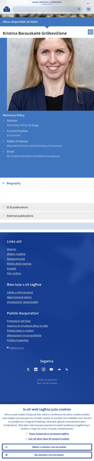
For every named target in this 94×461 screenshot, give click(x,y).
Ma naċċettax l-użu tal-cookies (49, 455)
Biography (11, 183)
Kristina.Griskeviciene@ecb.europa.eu (35, 156)
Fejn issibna (14, 273)
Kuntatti (11, 268)
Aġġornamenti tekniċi (19, 297)
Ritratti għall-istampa (19, 263)
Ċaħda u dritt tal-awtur (20, 292)
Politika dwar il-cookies (20, 330)
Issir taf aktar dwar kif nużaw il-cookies (48, 438)
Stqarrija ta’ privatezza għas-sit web (27, 325)
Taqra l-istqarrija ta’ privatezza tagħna (49, 433)
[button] (88, 3)
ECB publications (14, 207)
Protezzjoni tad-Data (19, 321)
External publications (17, 216)
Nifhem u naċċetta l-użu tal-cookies (49, 447)
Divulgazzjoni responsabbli (22, 302)
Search (79, 9)
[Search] (45, 9)
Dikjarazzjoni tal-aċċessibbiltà (24, 335)
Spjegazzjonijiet (16, 258)
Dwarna (11, 249)
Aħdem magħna (16, 254)
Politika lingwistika (18, 340)
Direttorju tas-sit (16, 347)
